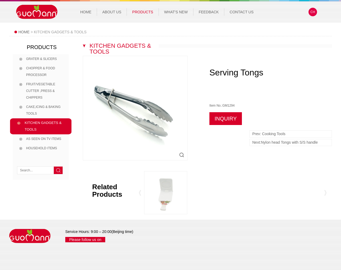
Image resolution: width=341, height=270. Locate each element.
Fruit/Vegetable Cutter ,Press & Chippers (40, 90)
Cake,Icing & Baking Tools (43, 110)
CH (312, 12)
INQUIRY (226, 119)
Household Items (41, 148)
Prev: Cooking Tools (268, 134)
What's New (176, 12)
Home (85, 12)
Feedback (209, 12)
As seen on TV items (43, 139)
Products (142, 12)
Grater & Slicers (41, 59)
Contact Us (242, 12)
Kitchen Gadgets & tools (43, 126)
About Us (111, 12)
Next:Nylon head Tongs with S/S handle (285, 142)
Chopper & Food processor (40, 71)
